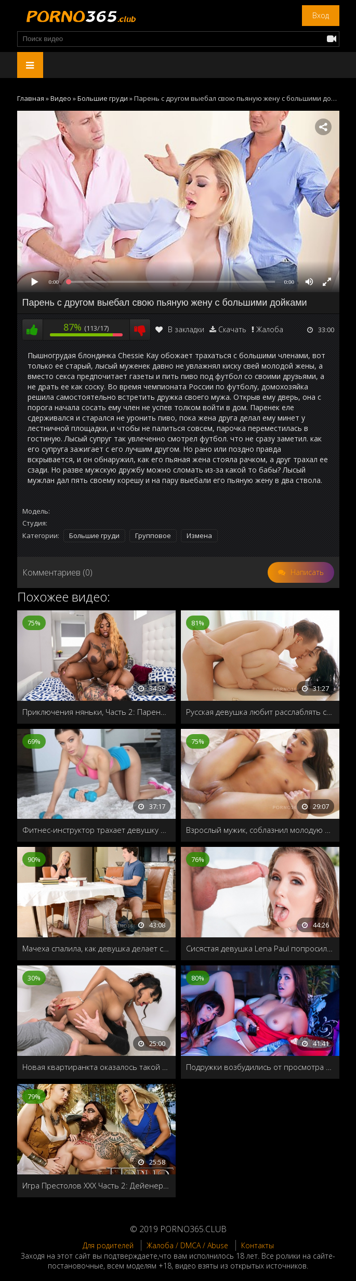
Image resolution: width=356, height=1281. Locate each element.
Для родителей (108, 1245)
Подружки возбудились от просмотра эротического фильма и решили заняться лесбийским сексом (260, 1067)
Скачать (232, 329)
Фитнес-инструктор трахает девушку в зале (96, 830)
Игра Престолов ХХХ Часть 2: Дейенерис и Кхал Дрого (96, 1185)
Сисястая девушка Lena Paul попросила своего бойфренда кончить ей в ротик (260, 948)
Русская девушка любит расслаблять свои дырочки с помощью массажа (260, 712)
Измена (199, 535)
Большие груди (94, 535)
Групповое (153, 535)
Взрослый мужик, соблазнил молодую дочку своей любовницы (260, 830)
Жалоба (269, 329)
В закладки (179, 329)
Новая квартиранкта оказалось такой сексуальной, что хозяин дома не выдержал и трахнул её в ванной (96, 1067)
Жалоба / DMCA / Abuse (187, 1245)
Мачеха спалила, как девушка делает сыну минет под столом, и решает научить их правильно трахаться (96, 948)
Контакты (257, 1245)
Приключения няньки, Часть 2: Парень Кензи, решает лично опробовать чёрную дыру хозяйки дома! (96, 712)
